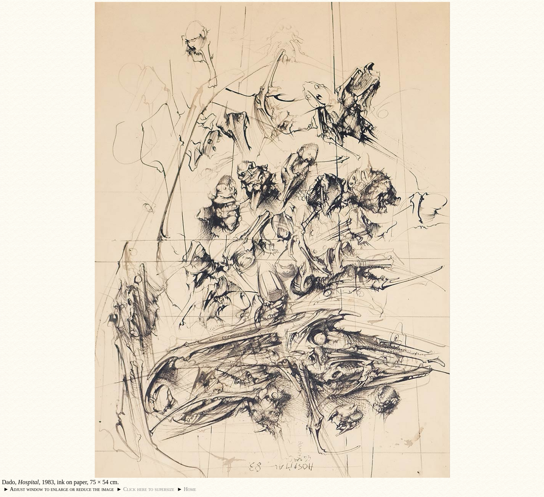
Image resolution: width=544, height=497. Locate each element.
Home (190, 489)
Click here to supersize (148, 489)
